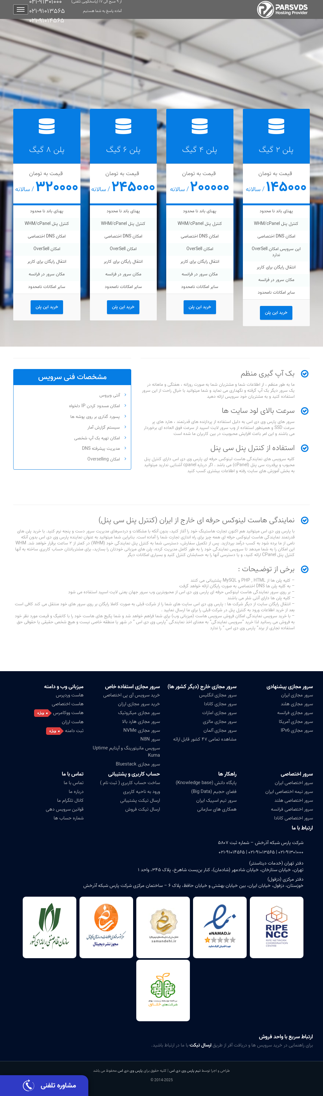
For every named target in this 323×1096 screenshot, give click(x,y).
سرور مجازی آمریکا (296, 721)
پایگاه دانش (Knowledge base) (206, 783)
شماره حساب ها (69, 818)
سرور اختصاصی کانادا (293, 818)
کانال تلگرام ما (70, 800)
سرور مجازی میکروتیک (139, 713)
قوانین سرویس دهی (65, 809)
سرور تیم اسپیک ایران (216, 800)
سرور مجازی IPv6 (297, 730)
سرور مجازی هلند (297, 704)
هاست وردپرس (70, 695)
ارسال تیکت (200, 1045)
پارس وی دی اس (130, 1071)
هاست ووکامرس (68, 713)
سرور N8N (150, 739)
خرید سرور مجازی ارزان (139, 704)
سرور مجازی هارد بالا (141, 721)
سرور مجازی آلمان (220, 730)
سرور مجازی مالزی (220, 721)
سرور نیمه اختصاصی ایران (289, 791)
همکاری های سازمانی (217, 809)
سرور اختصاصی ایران (294, 783)
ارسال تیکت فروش (142, 809)
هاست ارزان (73, 722)
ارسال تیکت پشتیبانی (140, 800)
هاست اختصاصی (68, 704)
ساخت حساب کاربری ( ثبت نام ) (130, 783)
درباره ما (76, 791)
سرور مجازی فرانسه (295, 713)
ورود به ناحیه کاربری (141, 791)
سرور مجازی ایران (297, 695)
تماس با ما (73, 774)
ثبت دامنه (74, 731)
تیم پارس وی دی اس (184, 1071)
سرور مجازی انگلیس (218, 695)
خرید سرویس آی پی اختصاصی (131, 695)
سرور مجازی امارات (219, 713)
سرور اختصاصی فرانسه (292, 809)
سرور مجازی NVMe (141, 730)
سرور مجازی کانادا (220, 704)
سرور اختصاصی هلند (293, 800)
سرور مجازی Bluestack (138, 764)
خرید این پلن (276, 312)
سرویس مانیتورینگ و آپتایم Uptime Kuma (126, 751)
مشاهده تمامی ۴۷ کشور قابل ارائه (205, 739)
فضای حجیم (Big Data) (214, 791)
